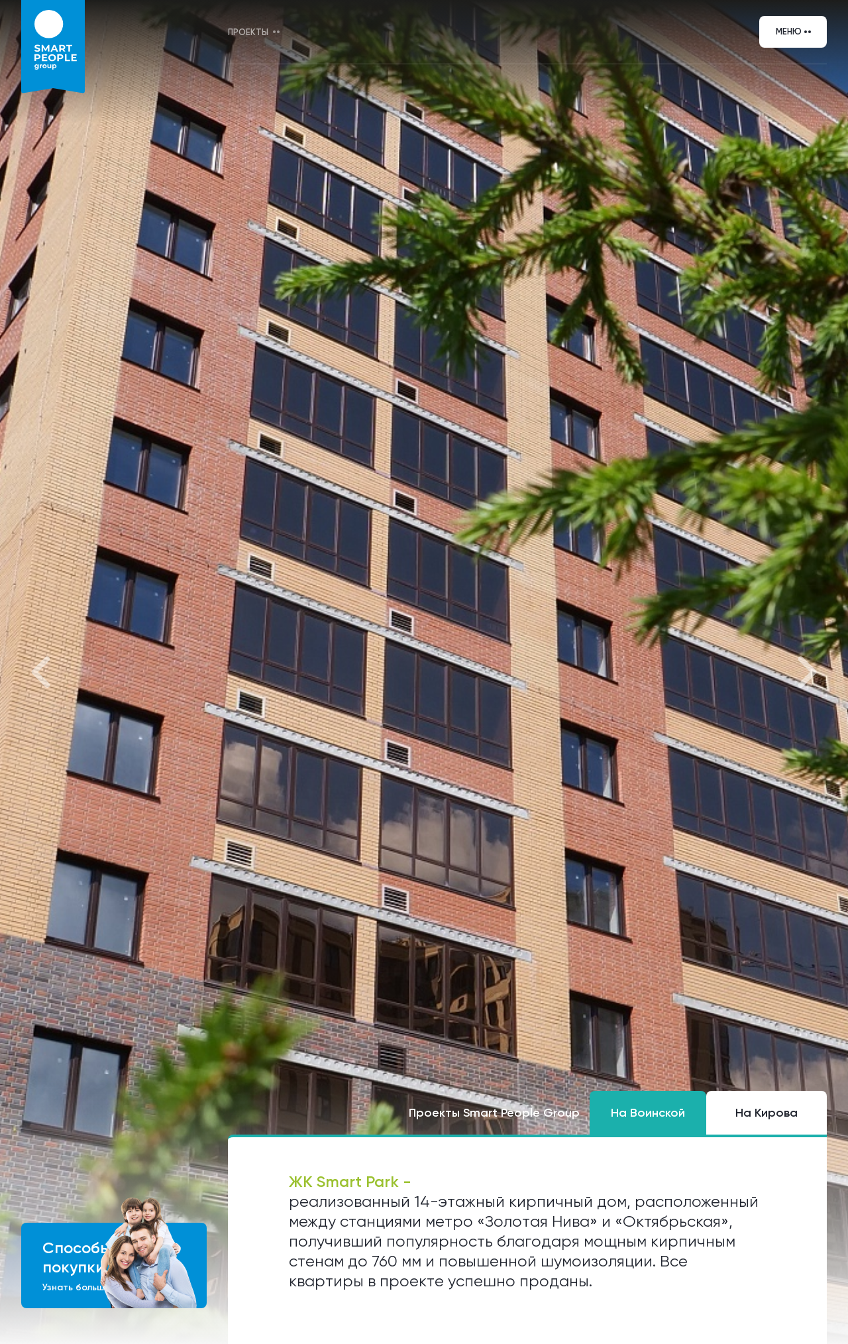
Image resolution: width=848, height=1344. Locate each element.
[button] (42, 672)
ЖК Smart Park (346, 1181)
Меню (789, 31)
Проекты (248, 32)
